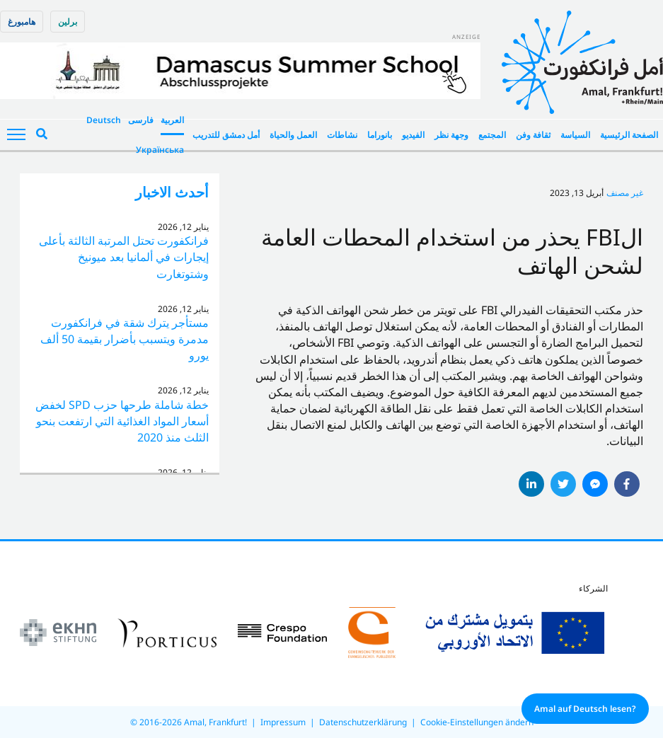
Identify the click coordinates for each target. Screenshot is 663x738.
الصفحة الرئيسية (629, 135)
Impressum (283, 722)
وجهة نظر (451, 135)
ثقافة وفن (533, 135)
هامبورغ (21, 22)
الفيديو (413, 135)
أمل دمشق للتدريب (226, 135)
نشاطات (342, 135)
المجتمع (492, 135)
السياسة (575, 135)
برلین (67, 22)
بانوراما (379, 135)
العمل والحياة (293, 135)
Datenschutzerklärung (363, 722)
